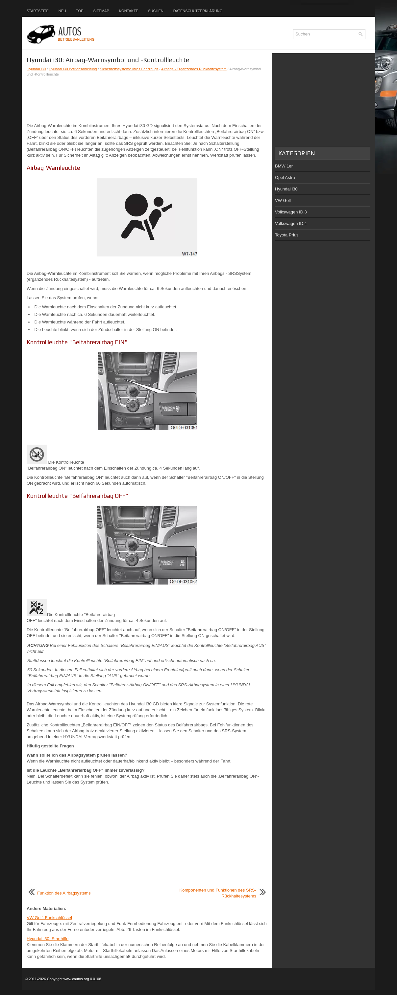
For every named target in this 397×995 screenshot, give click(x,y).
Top (79, 11)
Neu (62, 11)
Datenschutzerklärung (198, 11)
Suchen (155, 11)
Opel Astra (285, 177)
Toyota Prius (287, 234)
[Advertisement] (147, 100)
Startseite (38, 11)
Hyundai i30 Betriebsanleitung (73, 69)
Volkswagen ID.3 (291, 212)
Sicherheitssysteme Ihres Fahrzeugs (129, 69)
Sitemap (101, 11)
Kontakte (128, 11)
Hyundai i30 (36, 69)
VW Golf (283, 200)
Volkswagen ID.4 (291, 223)
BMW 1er (284, 166)
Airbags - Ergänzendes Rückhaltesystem (194, 69)
